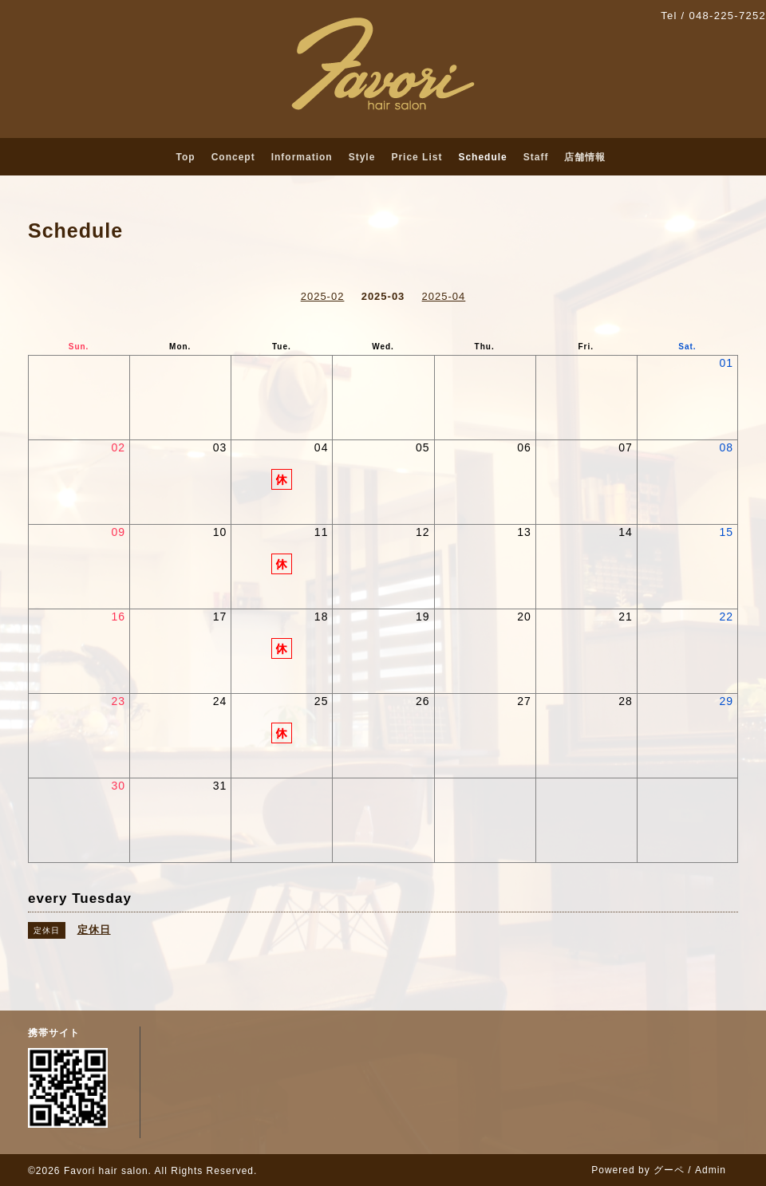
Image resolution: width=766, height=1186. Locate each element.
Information (302, 157)
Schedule (482, 157)
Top (185, 157)
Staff (536, 157)
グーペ (669, 1170)
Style (362, 157)
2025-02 (323, 296)
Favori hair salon (106, 1170)
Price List (416, 157)
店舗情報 (585, 157)
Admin (710, 1170)
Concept (233, 157)
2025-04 (444, 296)
